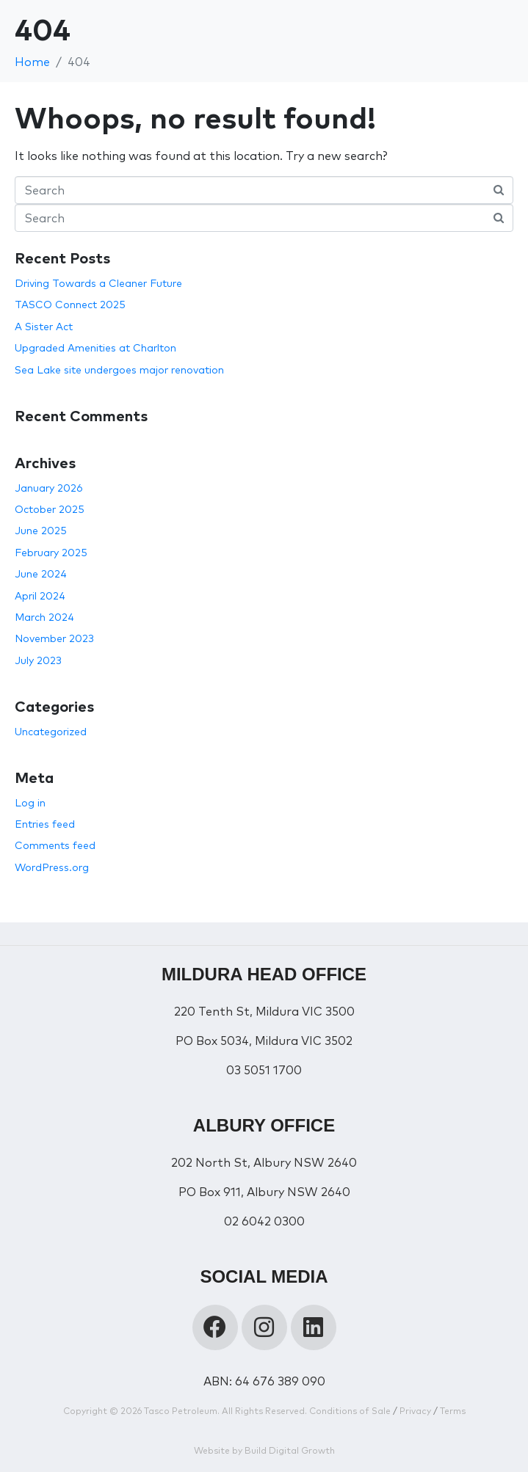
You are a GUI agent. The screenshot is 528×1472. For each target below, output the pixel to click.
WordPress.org (52, 867)
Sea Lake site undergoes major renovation (119, 369)
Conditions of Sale (350, 1410)
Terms (453, 1410)
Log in (30, 802)
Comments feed (55, 845)
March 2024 (44, 617)
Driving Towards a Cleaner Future (98, 283)
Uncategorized (51, 731)
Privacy (415, 1410)
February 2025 (51, 552)
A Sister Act (44, 326)
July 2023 (38, 660)
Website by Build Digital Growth (264, 1450)
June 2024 (41, 573)
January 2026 (49, 488)
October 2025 (49, 509)
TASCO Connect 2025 (70, 304)
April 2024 (40, 595)
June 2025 (41, 530)
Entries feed (45, 824)
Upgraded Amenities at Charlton (95, 347)
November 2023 (54, 638)
